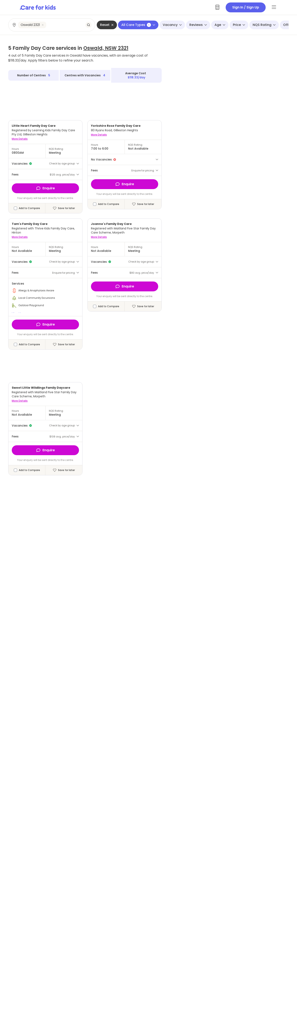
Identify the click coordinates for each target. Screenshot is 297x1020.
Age (219, 24)
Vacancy (172, 24)
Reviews (198, 24)
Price (239, 24)
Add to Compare (29, 208)
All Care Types (138, 24)
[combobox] (51, 24)
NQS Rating (264, 24)
